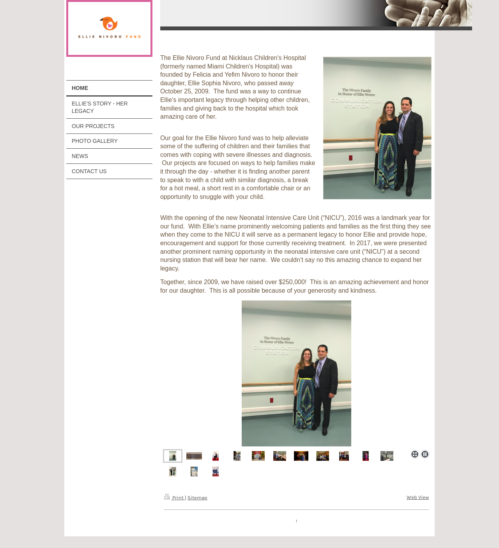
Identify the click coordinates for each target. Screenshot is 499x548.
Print (174, 498)
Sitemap (197, 498)
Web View (418, 497)
